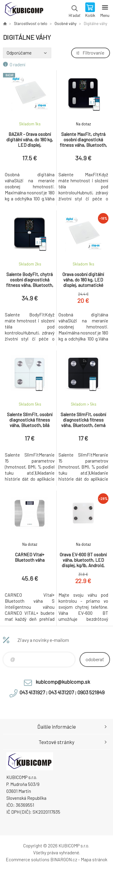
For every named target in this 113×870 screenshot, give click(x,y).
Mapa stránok (94, 859)
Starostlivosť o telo (30, 23)
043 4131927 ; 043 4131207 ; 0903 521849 (62, 692)
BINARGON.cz (63, 859)
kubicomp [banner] (23, 10)
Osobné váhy (66, 23)
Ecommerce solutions (27, 859)
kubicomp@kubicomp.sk (63, 682)
